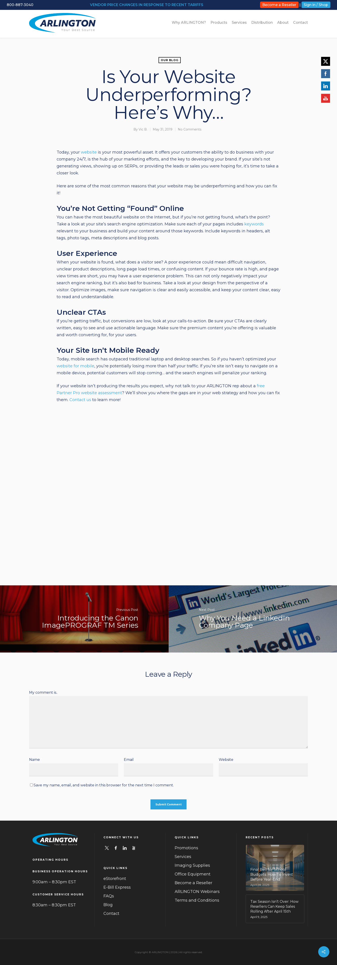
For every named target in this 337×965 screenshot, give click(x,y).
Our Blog (169, 60)
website (89, 152)
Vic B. (143, 129)
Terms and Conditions (197, 900)
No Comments (189, 129)
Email (130, 759)
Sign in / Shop (316, 5)
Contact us (80, 399)
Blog (108, 904)
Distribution (262, 22)
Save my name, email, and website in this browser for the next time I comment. (104, 785)
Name (35, 759)
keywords (254, 224)
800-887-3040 (20, 5)
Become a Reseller (279, 5)
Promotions (186, 847)
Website (226, 759)
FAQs (108, 896)
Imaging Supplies (192, 865)
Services (239, 22)
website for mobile (75, 366)
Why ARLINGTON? (189, 22)
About (283, 22)
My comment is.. (43, 692)
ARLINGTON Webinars (197, 891)
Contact (300, 22)
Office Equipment (192, 874)
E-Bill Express (117, 887)
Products (218, 22)
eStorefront (114, 878)
